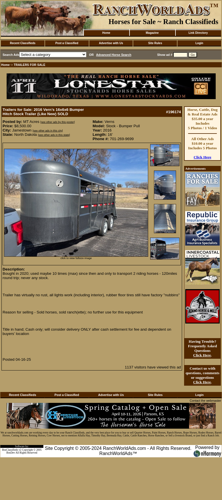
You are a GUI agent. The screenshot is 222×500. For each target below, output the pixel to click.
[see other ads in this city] (47, 130)
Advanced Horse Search (114, 54)
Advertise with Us (111, 43)
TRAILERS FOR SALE (29, 64)
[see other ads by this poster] (57, 122)
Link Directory (198, 32)
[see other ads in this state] (54, 135)
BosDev (10, 452)
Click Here (202, 157)
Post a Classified (66, 43)
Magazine (152, 32)
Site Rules (155, 43)
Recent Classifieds (22, 43)
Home (106, 32)
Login (199, 43)
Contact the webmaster (205, 400)
